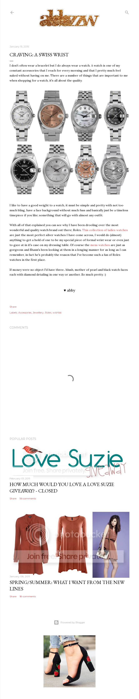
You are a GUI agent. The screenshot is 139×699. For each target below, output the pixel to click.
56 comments (28, 498)
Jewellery (38, 312)
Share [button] (13, 306)
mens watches (100, 245)
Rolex (48, 312)
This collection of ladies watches (105, 230)
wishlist (57, 312)
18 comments (28, 596)
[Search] (126, 11)
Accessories (24, 312)
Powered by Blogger (69, 622)
